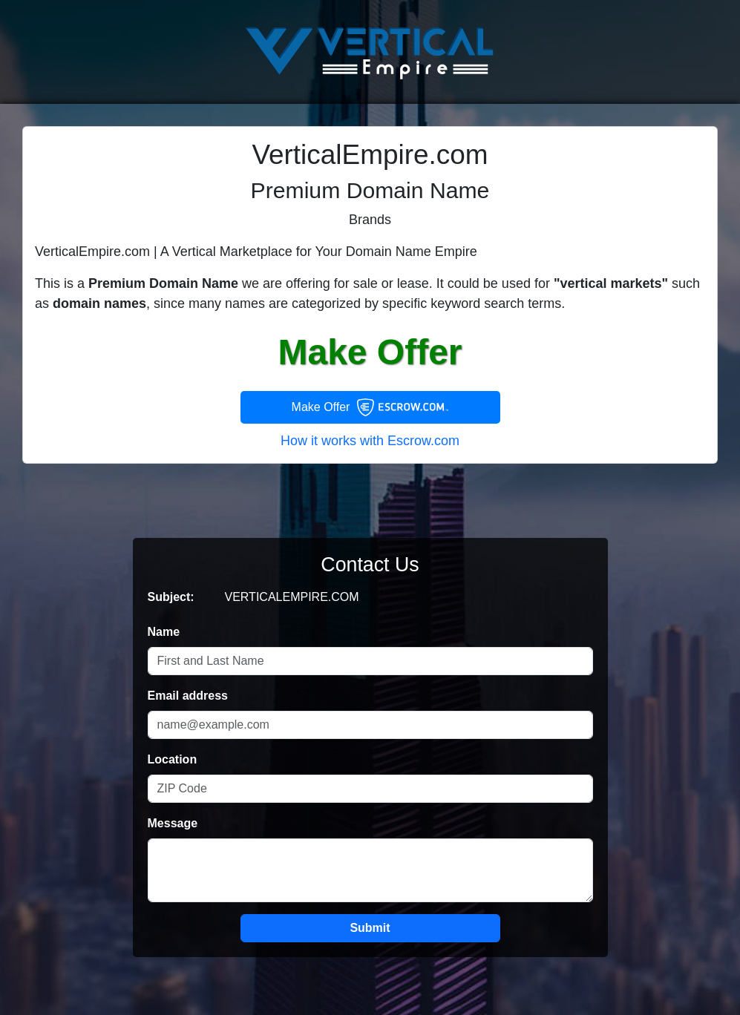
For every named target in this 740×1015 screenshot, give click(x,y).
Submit (370, 928)
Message (173, 823)
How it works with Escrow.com (370, 440)
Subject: (171, 597)
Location (172, 759)
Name (164, 631)
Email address (188, 695)
